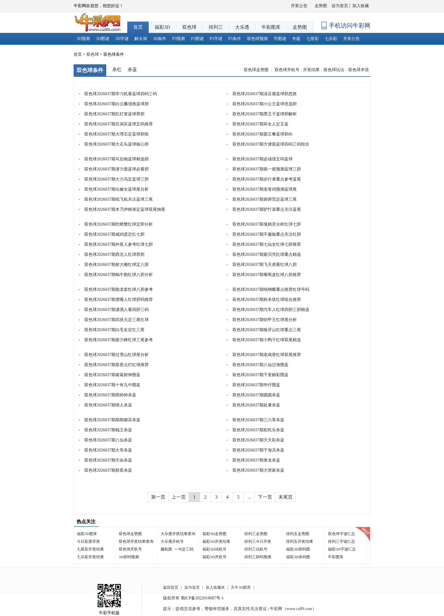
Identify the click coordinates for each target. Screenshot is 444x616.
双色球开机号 (287, 70)
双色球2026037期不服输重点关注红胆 (266, 234)
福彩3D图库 (87, 534)
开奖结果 (311, 70)
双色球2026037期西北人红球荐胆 (114, 254)
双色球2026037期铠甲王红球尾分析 (264, 319)
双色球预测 (257, 38)
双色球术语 (358, 70)
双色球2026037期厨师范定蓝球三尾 (264, 199)
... (249, 496)
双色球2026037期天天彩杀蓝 (258, 440)
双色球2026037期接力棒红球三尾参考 (118, 340)
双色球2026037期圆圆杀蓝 (256, 395)
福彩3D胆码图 (298, 549)
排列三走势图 (255, 534)
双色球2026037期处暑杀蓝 (256, 405)
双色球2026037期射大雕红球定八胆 (116, 264)
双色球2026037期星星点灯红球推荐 (116, 365)
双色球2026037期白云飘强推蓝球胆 (116, 104)
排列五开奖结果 (299, 541)
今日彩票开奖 (88, 541)
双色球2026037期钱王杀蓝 (108, 430)
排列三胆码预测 (257, 557)
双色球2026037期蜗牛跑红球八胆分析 (118, 274)
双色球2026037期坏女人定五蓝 (260, 124)
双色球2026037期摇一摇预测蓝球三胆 (266, 169)
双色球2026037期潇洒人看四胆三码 (116, 309)
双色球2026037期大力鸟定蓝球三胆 (116, 179)
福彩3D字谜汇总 (342, 549)
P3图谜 (197, 38)
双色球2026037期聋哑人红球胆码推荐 (118, 299)
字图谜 (280, 38)
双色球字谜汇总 (341, 534)
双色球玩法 (334, 70)
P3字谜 (216, 38)
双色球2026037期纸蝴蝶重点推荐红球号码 (270, 289)
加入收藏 (360, 6)
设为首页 (340, 6)
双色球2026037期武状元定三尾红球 (116, 319)
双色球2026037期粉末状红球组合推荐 (266, 299)
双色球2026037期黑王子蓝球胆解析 (264, 114)
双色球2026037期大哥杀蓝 (108, 450)
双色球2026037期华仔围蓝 (256, 385)
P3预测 (178, 38)
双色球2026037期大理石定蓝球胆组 (116, 134)
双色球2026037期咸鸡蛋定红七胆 (114, 234)
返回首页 (170, 587)
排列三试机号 (255, 549)
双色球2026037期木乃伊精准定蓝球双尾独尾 (124, 209)
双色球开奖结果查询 (136, 541)
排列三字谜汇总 (341, 541)
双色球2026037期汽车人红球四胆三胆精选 (270, 309)
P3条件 (234, 38)
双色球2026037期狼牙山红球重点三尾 (266, 330)
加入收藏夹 (215, 587)
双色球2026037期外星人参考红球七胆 (118, 244)
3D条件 (159, 38)
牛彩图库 (335, 557)
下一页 (265, 496)
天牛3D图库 (241, 587)
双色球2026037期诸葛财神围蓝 (112, 375)
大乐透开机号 (172, 541)
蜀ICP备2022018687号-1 (202, 598)
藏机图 (166, 549)
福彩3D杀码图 (298, 557)
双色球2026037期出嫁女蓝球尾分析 (116, 189)
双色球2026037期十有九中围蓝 (112, 385)
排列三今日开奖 (257, 541)
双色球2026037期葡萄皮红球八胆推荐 (266, 274)
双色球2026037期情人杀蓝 (108, 405)
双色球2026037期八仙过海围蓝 (260, 365)
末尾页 (285, 496)
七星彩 (312, 38)
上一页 (179, 496)
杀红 (117, 69)
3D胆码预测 (129, 557)
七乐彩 (331, 38)
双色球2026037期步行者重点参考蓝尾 (266, 179)
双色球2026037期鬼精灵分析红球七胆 (266, 224)
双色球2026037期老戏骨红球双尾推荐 (266, 354)
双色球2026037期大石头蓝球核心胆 (116, 144)
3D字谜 (122, 38)
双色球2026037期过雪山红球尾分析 (116, 354)
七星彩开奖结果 (90, 549)
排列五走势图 (297, 534)
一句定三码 (184, 549)
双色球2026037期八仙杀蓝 (108, 440)
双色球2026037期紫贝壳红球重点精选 (266, 254)
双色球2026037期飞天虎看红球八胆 (264, 264)
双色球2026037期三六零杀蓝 (258, 420)
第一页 (158, 496)
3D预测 (83, 38)
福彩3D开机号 (214, 557)
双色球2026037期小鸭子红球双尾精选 (266, 340)
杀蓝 (132, 69)
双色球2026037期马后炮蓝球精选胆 (116, 159)
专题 (296, 38)
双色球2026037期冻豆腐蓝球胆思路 (264, 94)
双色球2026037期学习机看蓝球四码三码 (120, 94)
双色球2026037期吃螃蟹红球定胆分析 (118, 224)
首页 (78, 54)
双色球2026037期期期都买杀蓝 (112, 420)
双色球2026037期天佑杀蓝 (108, 460)
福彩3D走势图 (214, 534)
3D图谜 (102, 38)
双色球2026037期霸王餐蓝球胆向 (262, 134)
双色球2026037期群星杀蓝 (108, 470)
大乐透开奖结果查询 (178, 534)
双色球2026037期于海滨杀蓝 (258, 450)
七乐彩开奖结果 (90, 557)
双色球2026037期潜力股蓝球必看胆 (116, 169)
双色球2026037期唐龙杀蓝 (256, 460)
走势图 (321, 6)
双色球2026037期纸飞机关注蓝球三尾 (118, 199)
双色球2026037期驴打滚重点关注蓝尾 (266, 209)
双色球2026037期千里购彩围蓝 (260, 375)
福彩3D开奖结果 (216, 541)
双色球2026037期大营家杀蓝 (258, 470)
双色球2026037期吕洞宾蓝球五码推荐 (118, 124)
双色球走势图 (257, 70)
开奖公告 (299, 6)
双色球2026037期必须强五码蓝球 (262, 159)
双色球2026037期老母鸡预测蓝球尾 (264, 189)
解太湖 (140, 38)
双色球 (92, 54)
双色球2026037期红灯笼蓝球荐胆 (114, 114)
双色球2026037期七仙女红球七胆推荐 (266, 244)
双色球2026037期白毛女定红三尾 (114, 330)
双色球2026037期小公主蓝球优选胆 (264, 104)
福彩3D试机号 (214, 549)
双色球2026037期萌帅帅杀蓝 (110, 395)
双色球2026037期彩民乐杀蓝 (258, 430)
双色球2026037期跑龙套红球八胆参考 (118, 289)
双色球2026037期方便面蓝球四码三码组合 (270, 144)
